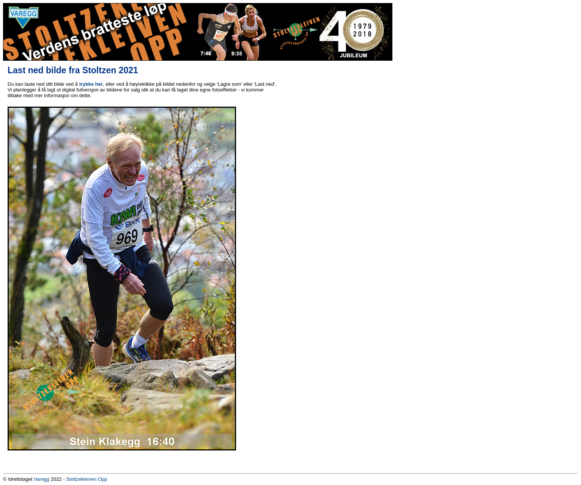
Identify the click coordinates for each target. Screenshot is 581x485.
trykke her (91, 84)
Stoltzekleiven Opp (86, 479)
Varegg (41, 479)
